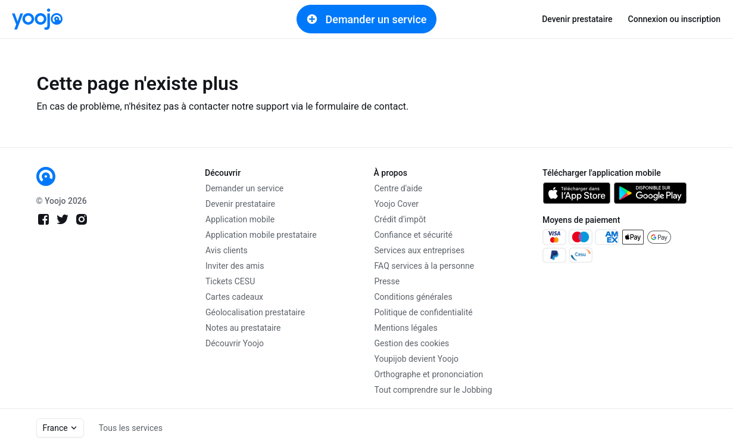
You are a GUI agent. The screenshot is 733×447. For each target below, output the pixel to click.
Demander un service (367, 19)
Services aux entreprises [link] (420, 250)
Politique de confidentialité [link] (424, 312)
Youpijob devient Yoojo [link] (417, 359)
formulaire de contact (361, 106)
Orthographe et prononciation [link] (429, 374)
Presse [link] (387, 281)
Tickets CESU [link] (230, 281)
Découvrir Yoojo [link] (234, 343)
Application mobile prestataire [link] (261, 235)
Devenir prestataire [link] (577, 19)
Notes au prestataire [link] (242, 328)
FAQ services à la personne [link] (425, 266)
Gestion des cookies (412, 343)
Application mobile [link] (240, 219)
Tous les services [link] (131, 428)
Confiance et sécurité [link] (414, 235)
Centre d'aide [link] (399, 188)
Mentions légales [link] (406, 328)
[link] (37, 19)
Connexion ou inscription (674, 19)
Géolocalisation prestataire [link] (255, 312)
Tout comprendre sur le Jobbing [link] (433, 390)
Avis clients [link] (226, 250)
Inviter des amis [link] (234, 266)
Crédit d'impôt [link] (400, 219)
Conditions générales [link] (414, 297)
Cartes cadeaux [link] (234, 297)
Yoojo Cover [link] (397, 204)
